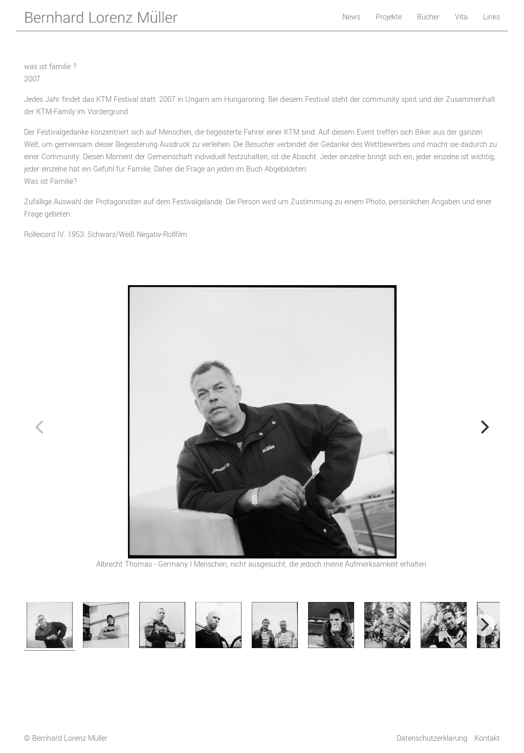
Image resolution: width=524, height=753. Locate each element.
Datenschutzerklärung (432, 738)
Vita (461, 17)
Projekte (389, 17)
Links (491, 17)
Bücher (428, 17)
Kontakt (487, 738)
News (351, 17)
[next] (483, 427)
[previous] (40, 427)
